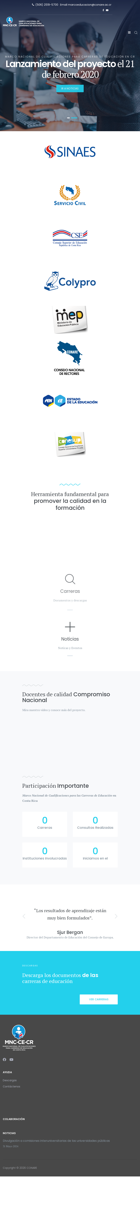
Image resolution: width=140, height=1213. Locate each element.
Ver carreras (98, 999)
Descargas (10, 1080)
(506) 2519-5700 (46, 5)
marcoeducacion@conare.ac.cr (89, 5)
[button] (23, 916)
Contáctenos (11, 1086)
